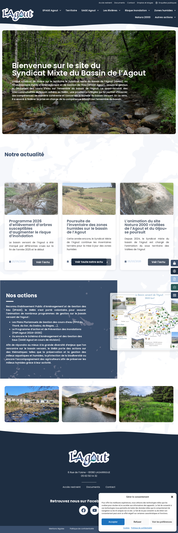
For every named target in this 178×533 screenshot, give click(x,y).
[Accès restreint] (174, 263)
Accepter (113, 522)
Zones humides (165, 10)
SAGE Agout (90, 10)
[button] (172, 496)
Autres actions (165, 17)
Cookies (126, 528)
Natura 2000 (142, 17)
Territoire (71, 10)
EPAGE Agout (52, 10)
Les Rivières (111, 10)
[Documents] (174, 279)
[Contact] (174, 271)
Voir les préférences (162, 522)
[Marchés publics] (174, 295)
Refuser (137, 522)
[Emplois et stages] (174, 287)
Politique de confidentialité (141, 528)
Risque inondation (137, 10)
